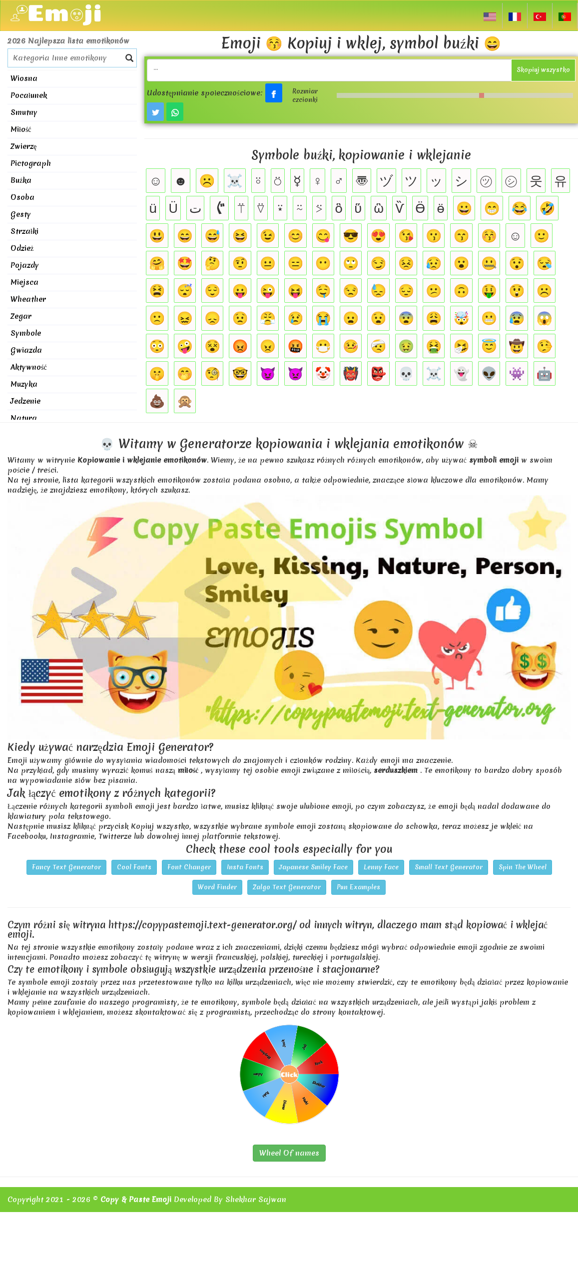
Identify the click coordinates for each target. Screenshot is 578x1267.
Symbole (25, 333)
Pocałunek (28, 95)
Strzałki (24, 231)
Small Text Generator (449, 867)
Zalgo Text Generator (287, 887)
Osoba (22, 197)
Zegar (20, 316)
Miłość (20, 129)
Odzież (21, 248)
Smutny (23, 112)
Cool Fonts (134, 867)
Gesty (20, 214)
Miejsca (24, 282)
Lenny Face (381, 867)
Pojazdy (24, 265)
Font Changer (189, 867)
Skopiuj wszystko (543, 69)
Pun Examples (358, 887)
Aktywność (28, 367)
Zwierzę (23, 146)
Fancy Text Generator (66, 867)
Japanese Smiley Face (313, 867)
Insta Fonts (245, 867)
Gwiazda (26, 350)
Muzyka (23, 384)
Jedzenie (25, 401)
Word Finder (217, 887)
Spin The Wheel (523, 867)
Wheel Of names (289, 1153)
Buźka (20, 180)
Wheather (28, 299)
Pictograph (30, 163)
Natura (23, 418)
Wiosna (23, 78)
